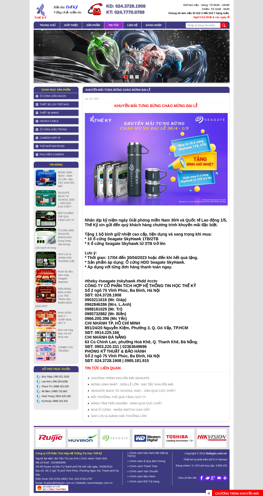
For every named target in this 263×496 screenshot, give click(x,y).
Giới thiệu (71, 25)
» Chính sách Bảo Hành (141, 476)
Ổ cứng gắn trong (53, 129)
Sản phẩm (93, 25)
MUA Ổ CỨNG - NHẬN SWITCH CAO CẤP (120, 409)
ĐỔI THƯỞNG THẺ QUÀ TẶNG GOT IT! (118, 397)
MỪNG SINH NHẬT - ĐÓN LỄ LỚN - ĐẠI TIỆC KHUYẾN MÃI (132, 384)
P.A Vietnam (219, 459)
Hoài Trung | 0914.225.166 (56, 396)
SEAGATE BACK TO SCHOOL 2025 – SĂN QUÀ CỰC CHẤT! (133, 390)
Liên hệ (132, 25)
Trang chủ (48, 25)
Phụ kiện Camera (52, 154)
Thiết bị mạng (49, 112)
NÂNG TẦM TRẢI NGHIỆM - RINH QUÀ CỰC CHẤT (126, 403)
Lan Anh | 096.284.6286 (55, 381)
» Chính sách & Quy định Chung (146, 461)
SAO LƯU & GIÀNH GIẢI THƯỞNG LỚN (119, 416)
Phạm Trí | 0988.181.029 (55, 386)
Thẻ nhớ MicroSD (52, 146)
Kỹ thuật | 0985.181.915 (55, 401)
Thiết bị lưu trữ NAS (54, 104)
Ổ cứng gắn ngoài (53, 96)
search (223, 25)
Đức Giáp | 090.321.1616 (55, 376)
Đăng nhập (153, 25)
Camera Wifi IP (50, 137)
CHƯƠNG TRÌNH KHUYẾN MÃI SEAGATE (120, 378)
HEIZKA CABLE (49, 121)
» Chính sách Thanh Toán (142, 466)
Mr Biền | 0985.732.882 (54, 391)
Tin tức (113, 25)
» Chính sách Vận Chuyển (142, 471)
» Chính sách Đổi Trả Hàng (143, 481)
